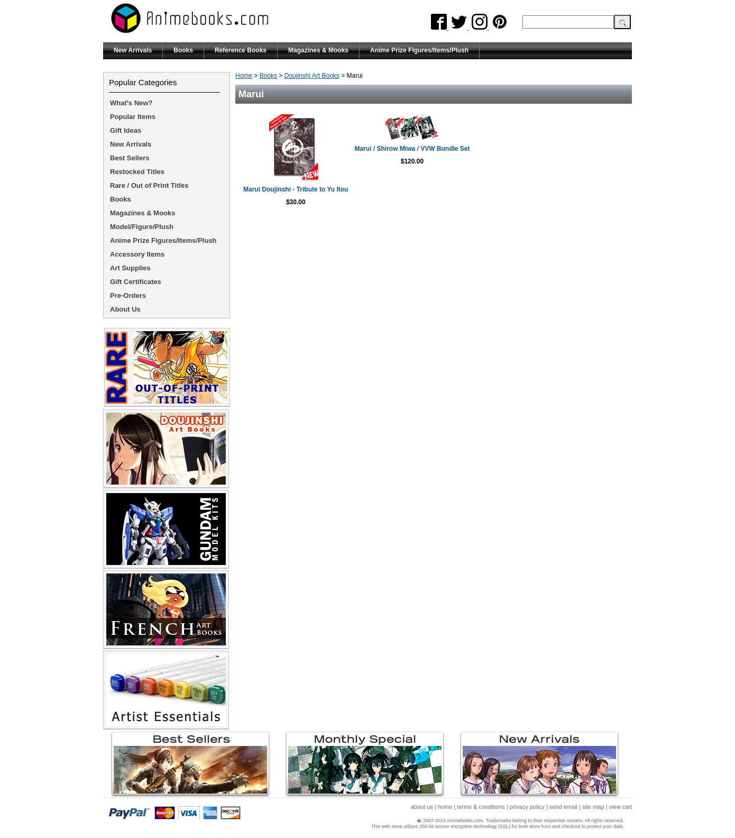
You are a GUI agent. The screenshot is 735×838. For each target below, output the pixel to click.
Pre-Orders (128, 295)
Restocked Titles (137, 172)
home (445, 807)
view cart (620, 807)
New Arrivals (133, 50)
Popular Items (132, 117)
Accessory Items (137, 254)
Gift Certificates (135, 282)
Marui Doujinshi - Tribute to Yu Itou (336, 189)
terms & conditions (480, 807)
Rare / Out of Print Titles (149, 185)
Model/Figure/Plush (141, 227)
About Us (125, 309)
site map (593, 807)
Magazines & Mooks (318, 50)
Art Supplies (130, 268)
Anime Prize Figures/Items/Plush (419, 50)
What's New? (131, 103)
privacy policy (527, 807)
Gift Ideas (125, 130)
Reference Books (241, 50)
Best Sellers (129, 158)
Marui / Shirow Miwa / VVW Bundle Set (530, 148)
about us (422, 807)
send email (563, 807)
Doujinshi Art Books (311, 75)
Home (243, 75)
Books (183, 50)
